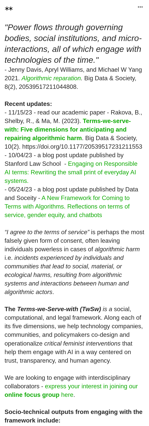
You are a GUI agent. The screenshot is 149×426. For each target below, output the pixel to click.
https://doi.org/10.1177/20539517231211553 (82, 146)
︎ (140, 7)
